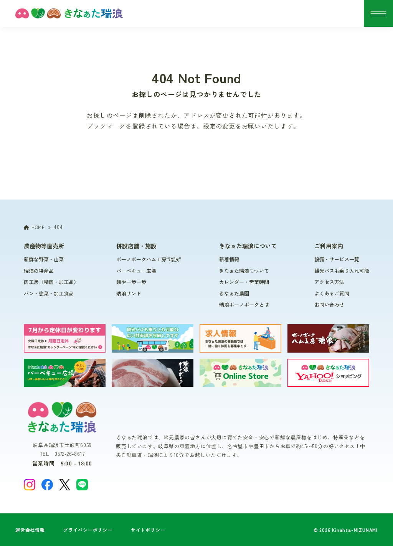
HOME (34, 227)
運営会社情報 (30, 529)
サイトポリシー (148, 529)
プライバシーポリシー (87, 529)
